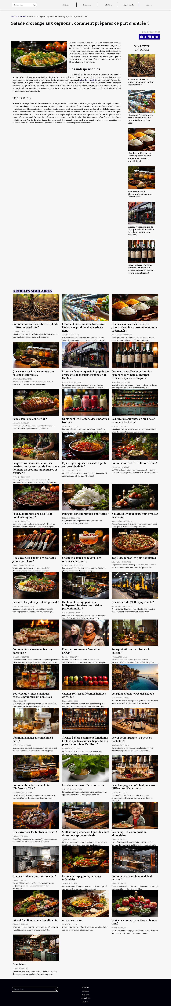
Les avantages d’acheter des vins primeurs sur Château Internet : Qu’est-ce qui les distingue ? (141, 269)
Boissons (87, 5)
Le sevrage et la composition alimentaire (129, 833)
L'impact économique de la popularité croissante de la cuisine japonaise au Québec (141, 230)
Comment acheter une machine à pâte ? (33, 739)
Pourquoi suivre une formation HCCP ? (81, 651)
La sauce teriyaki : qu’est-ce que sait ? (36, 602)
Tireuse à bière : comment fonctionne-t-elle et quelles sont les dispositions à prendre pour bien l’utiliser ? (85, 741)
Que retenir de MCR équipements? (133, 602)
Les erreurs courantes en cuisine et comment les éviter (133, 420)
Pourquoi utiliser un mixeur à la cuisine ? (131, 651)
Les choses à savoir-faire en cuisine (83, 785)
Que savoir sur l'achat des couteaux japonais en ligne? (34, 559)
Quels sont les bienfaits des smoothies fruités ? (85, 420)
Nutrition (108, 5)
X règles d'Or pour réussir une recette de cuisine (135, 515)
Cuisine (66, 5)
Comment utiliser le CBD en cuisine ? (134, 463)
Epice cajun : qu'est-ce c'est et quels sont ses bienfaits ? (84, 464)
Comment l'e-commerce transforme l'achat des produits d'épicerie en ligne (140, 119)
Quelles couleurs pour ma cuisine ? (34, 876)
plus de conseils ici (88, 80)
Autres (149, 5)
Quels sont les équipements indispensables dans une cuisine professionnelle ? (82, 605)
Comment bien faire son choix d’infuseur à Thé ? (31, 786)
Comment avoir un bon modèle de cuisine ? (132, 877)
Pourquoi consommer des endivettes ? (85, 514)
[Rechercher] (24, 5)
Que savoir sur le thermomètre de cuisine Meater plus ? (140, 194)
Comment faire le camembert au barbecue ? (32, 651)
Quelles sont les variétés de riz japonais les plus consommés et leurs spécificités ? (140, 157)
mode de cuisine (72, 920)
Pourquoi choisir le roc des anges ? (133, 693)
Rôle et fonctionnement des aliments (35, 920)
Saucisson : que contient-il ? (30, 419)
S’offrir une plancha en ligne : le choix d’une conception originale (85, 833)
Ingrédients (128, 5)
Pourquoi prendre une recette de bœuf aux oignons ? (32, 515)
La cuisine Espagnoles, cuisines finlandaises (81, 877)
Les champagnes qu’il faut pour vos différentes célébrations (133, 786)
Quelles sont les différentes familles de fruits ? (84, 695)
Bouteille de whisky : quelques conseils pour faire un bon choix (32, 695)
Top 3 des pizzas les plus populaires (134, 558)
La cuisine (19, 964)
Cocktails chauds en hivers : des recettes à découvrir (81, 559)
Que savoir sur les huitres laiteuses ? (35, 832)
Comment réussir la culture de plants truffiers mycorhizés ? (141, 82)
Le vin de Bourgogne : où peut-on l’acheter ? (132, 739)
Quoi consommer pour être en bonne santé (134, 922)
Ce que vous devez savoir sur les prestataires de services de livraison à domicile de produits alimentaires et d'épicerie (36, 468)
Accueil (14, 16)
